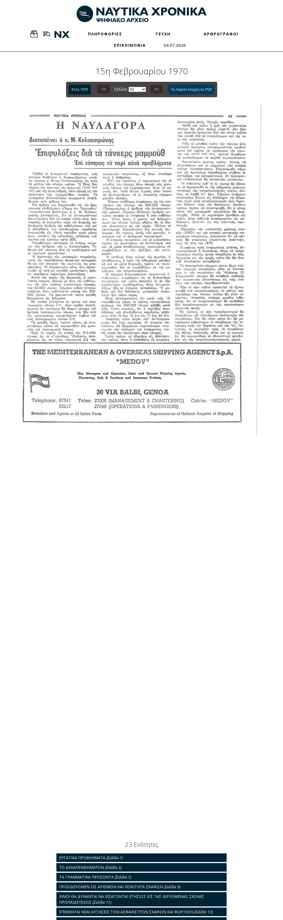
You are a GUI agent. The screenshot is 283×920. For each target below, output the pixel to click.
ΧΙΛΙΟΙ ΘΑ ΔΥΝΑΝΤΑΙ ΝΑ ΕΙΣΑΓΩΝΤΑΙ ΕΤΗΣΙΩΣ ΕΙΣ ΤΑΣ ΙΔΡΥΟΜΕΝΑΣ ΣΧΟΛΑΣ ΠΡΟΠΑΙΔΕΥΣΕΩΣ (131, 899)
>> (156, 89)
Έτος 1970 (80, 89)
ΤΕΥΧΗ (163, 33)
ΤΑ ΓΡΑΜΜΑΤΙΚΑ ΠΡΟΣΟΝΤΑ (95, 877)
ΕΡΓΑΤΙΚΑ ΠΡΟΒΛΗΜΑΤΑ (91, 857)
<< (103, 89)
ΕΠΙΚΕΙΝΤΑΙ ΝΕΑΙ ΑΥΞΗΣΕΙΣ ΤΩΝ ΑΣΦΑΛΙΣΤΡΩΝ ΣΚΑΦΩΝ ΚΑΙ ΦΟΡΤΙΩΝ (136, 911)
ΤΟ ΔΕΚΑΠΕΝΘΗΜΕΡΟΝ (90, 867)
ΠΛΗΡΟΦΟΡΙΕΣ (105, 33)
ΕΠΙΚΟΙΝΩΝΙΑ (130, 45)
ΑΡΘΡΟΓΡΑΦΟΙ (221, 33)
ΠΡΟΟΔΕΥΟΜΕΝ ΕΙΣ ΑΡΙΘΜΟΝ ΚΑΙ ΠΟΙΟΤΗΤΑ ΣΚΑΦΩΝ (119, 886)
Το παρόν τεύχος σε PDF (191, 89)
